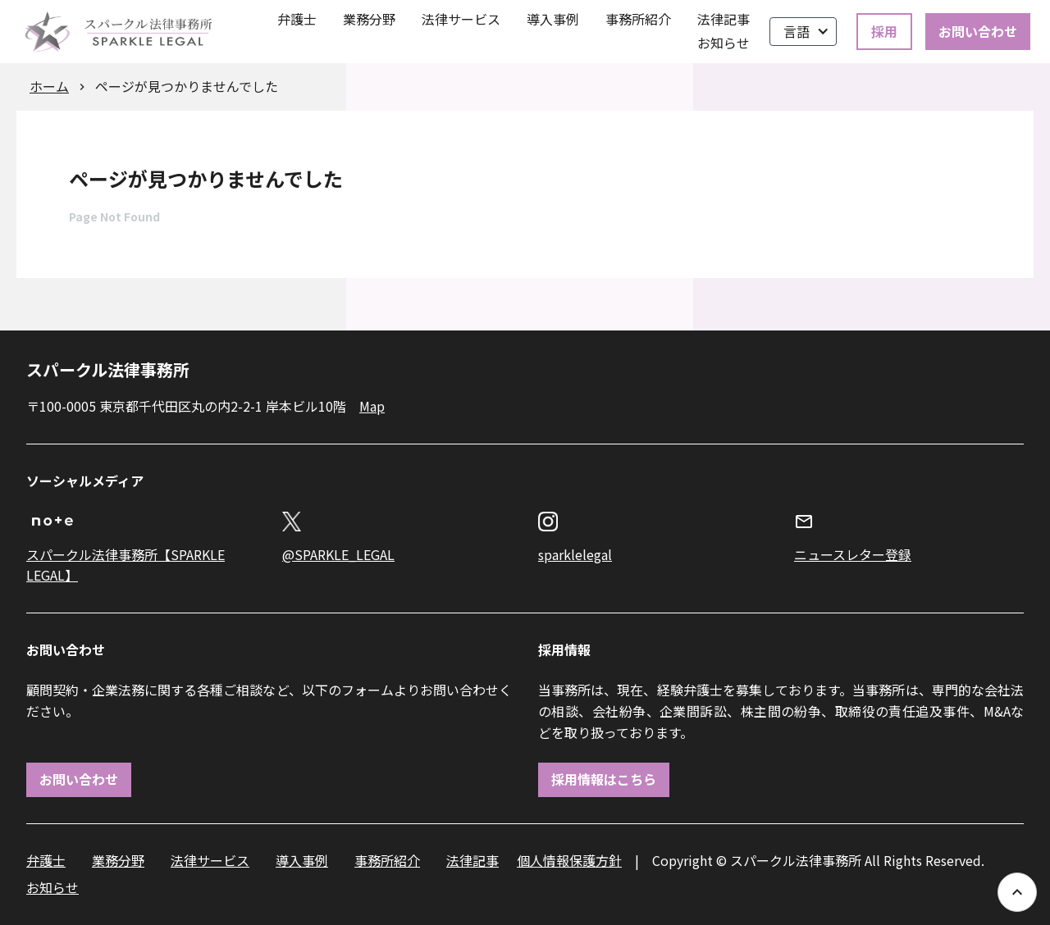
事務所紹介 (638, 19)
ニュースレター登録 (852, 554)
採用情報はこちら (603, 779)
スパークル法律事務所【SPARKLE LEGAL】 (125, 565)
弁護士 (297, 19)
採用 (884, 31)
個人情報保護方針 (569, 860)
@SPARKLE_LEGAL (338, 554)
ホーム (49, 86)
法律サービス (461, 19)
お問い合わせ (977, 31)
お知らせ (723, 42)
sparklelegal (575, 554)
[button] (803, 32)
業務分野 (369, 19)
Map (372, 406)
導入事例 (553, 19)
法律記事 (723, 19)
